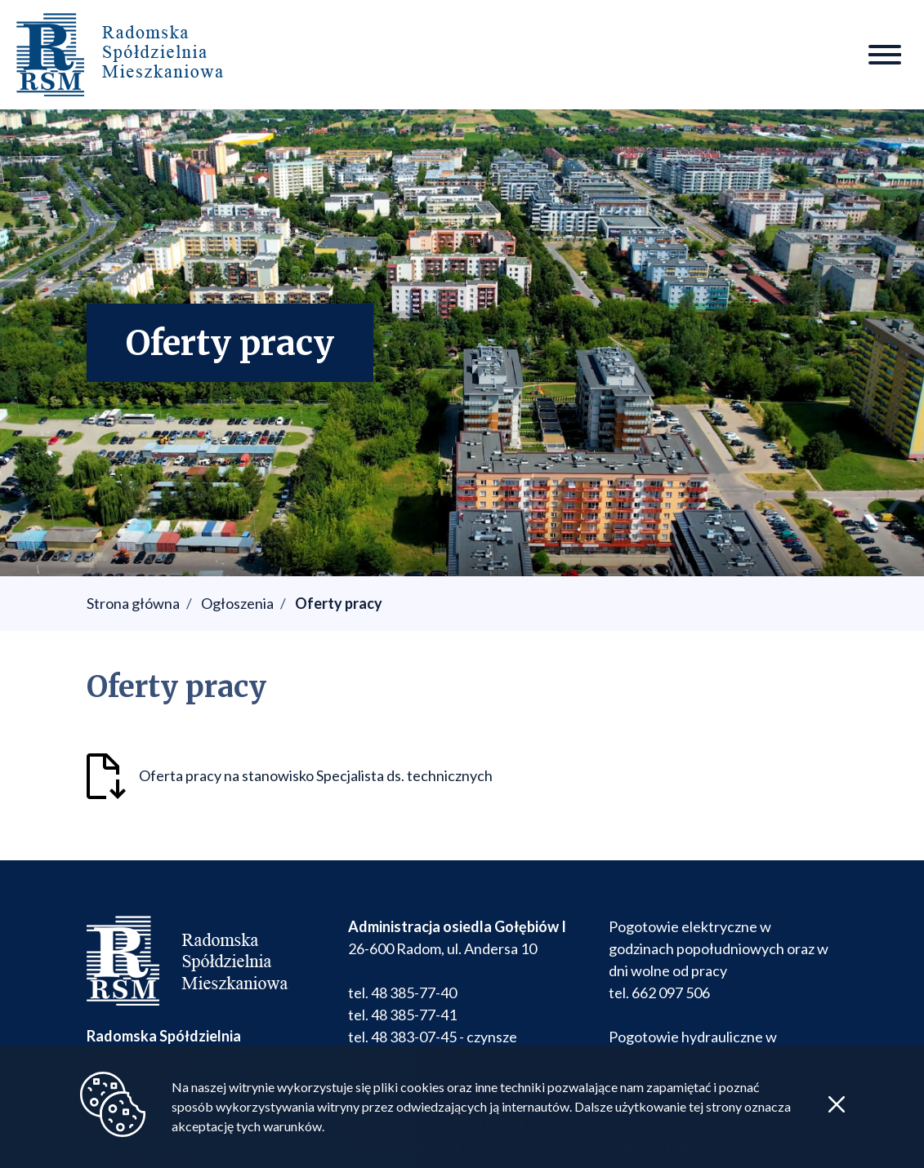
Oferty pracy (338, 603)
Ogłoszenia (237, 603)
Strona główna (133, 603)
